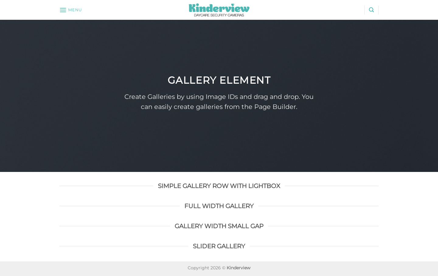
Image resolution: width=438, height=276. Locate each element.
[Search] (371, 10)
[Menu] (70, 9)
